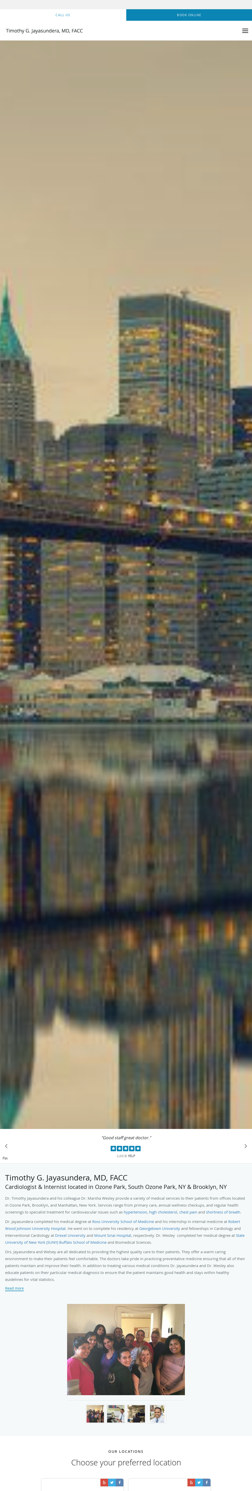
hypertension (135, 1212)
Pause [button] (5, 1158)
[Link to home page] (42, 30)
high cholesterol (163, 1212)
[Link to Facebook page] (119, 1482)
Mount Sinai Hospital (112, 1235)
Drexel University (70, 1235)
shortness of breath (223, 1212)
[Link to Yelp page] (104, 1482)
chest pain (188, 1212)
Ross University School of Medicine (123, 1221)
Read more (14, 1288)
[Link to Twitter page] (112, 1482)
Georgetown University (159, 1228)
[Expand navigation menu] (245, 31)
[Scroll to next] (244, 1147)
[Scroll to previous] (8, 1147)
